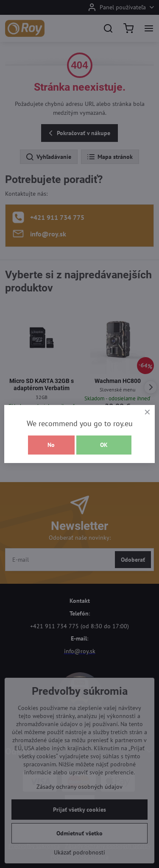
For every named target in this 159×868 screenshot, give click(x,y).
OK (104, 445)
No (51, 445)
